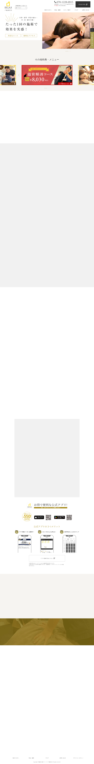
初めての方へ (48, 10)
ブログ (76, 10)
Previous (19, 75)
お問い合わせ (85, 10)
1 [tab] (66, 51)
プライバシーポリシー (78, 758)
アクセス (18, 8)
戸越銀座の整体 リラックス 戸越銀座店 (45, 761)
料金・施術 (57, 10)
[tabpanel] (68, 30)
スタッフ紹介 (66, 10)
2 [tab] (69, 51)
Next (74, 75)
